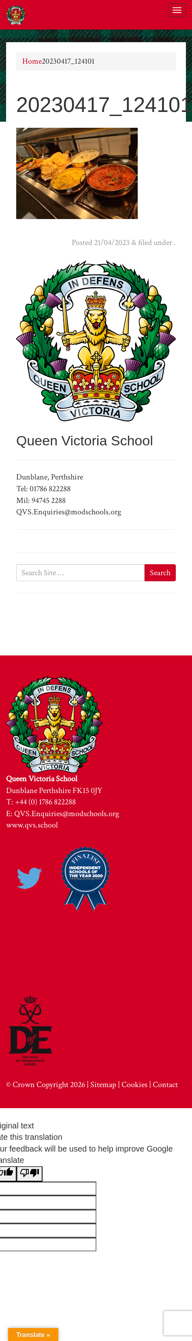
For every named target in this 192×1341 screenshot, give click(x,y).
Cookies (134, 1084)
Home (32, 61)
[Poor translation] (30, 1174)
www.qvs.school (32, 825)
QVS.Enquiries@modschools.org (66, 813)
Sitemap (103, 1084)
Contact (165, 1084)
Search (160, 572)
